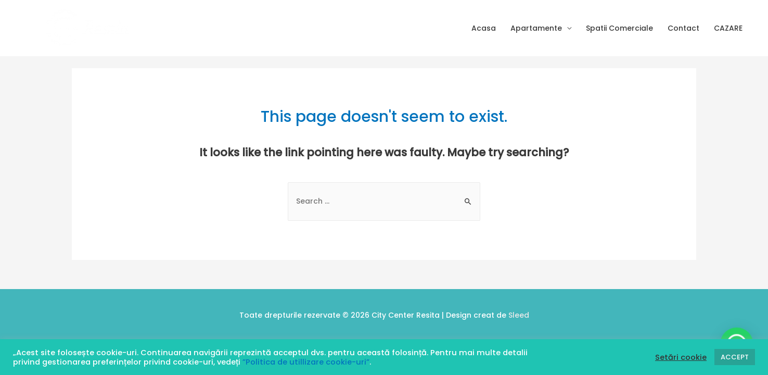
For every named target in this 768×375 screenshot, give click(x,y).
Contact (683, 28)
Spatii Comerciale (619, 28)
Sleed (518, 315)
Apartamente (536, 28)
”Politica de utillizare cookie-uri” (305, 362)
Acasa (483, 28)
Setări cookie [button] (681, 357)
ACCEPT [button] (735, 357)
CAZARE (728, 28)
